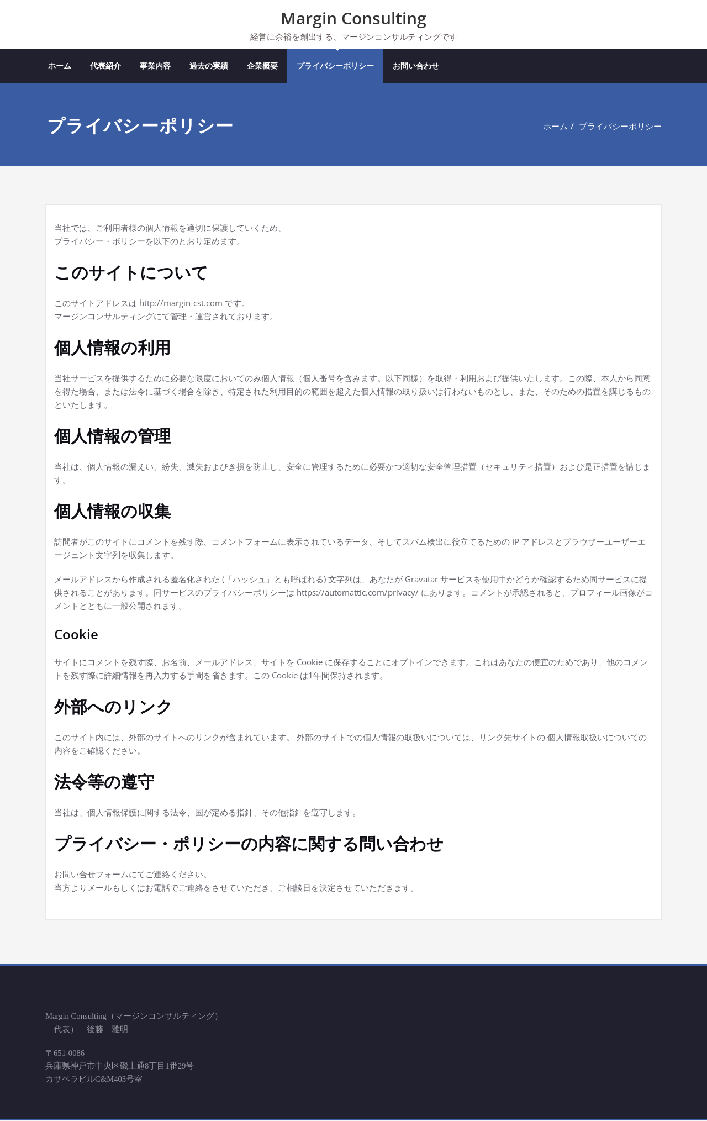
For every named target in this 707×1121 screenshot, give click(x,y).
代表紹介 (105, 66)
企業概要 (262, 66)
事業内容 (155, 66)
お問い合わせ (416, 66)
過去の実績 (208, 66)
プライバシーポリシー (335, 66)
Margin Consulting (353, 18)
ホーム (59, 66)
